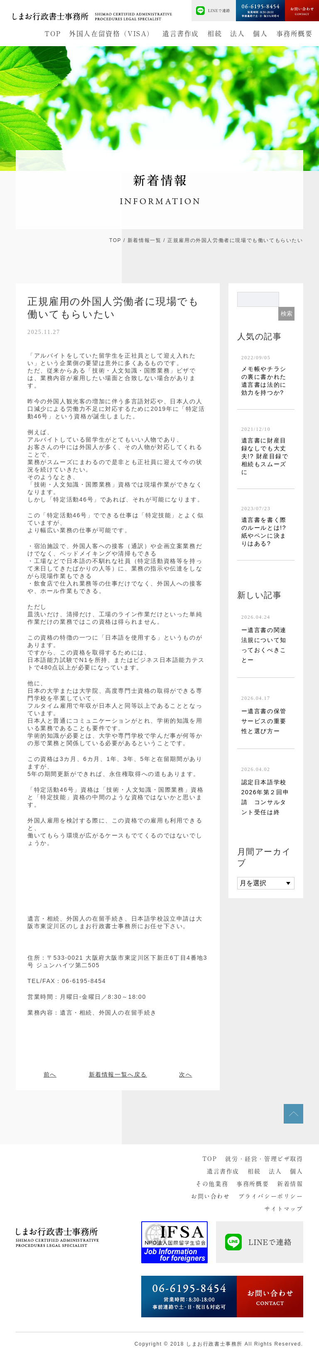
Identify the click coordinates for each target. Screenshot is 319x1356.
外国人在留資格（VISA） (111, 33)
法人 (237, 33)
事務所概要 (294, 33)
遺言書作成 (180, 33)
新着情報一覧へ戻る (118, 1074)
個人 (260, 33)
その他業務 (212, 1184)
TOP (52, 33)
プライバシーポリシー (270, 1196)
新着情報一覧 (145, 240)
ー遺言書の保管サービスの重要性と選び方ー (264, 721)
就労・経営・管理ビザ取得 (264, 1159)
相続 (214, 33)
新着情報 (290, 1184)
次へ (185, 1074)
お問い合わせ (210, 1196)
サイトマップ (283, 1209)
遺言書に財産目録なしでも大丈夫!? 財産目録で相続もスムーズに (265, 456)
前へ (50, 1074)
